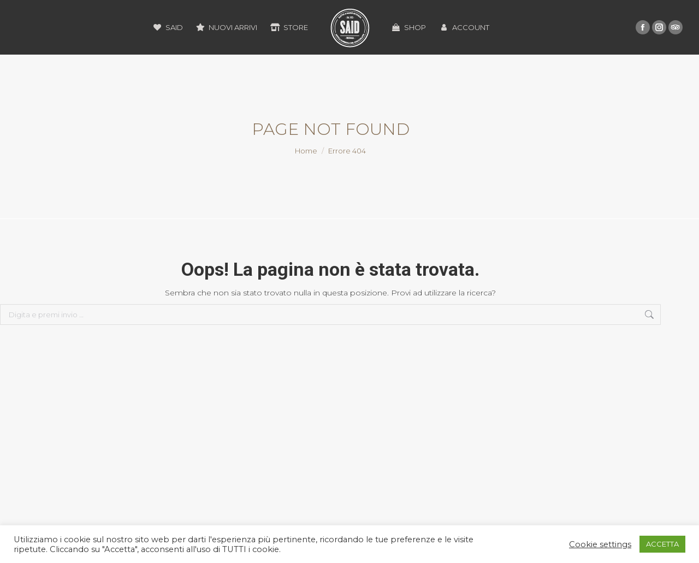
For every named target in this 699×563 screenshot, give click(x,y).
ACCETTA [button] (662, 544)
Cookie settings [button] (600, 544)
